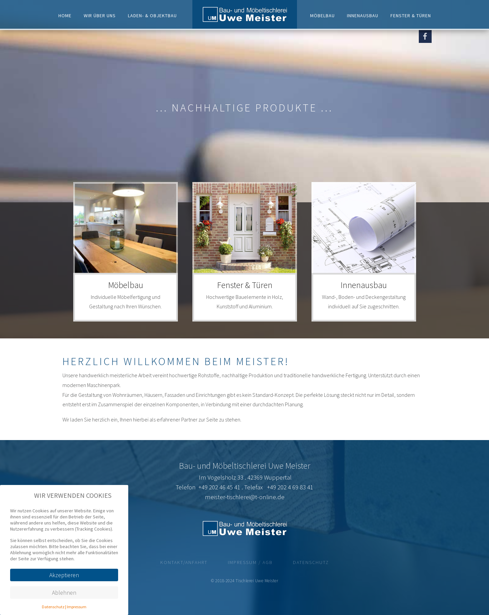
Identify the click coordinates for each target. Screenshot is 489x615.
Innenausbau (362, 15)
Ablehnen (64, 592)
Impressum (76, 606)
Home (65, 15)
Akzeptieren (64, 575)
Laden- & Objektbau (152, 15)
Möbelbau (322, 15)
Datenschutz (53, 606)
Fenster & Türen (410, 15)
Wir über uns (100, 15)
